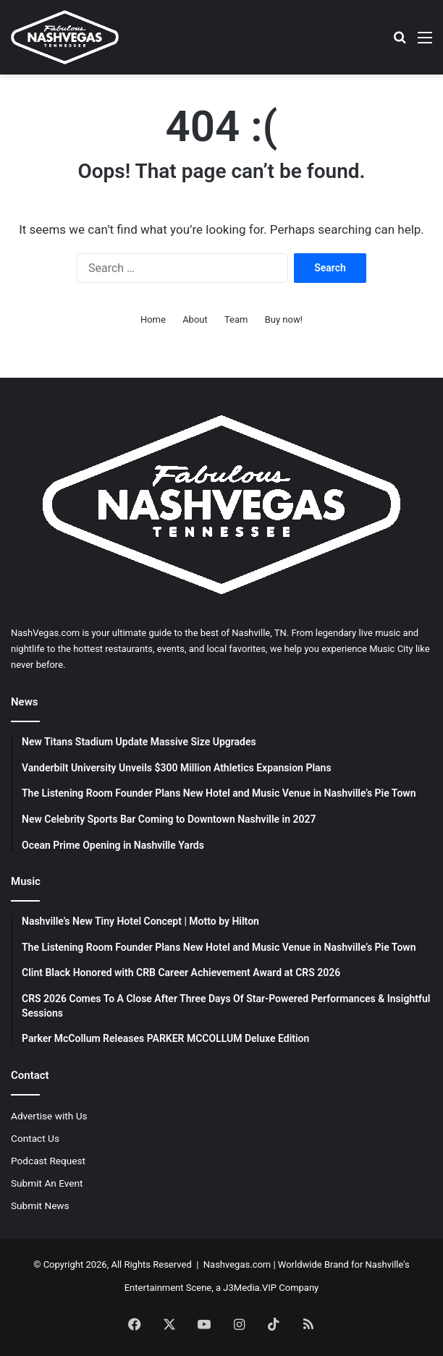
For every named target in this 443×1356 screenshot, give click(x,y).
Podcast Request (48, 1160)
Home (153, 319)
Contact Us (35, 1138)
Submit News (40, 1205)
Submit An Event (47, 1183)
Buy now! (284, 319)
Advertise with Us (49, 1116)
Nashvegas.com (237, 1264)
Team (236, 319)
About (195, 319)
